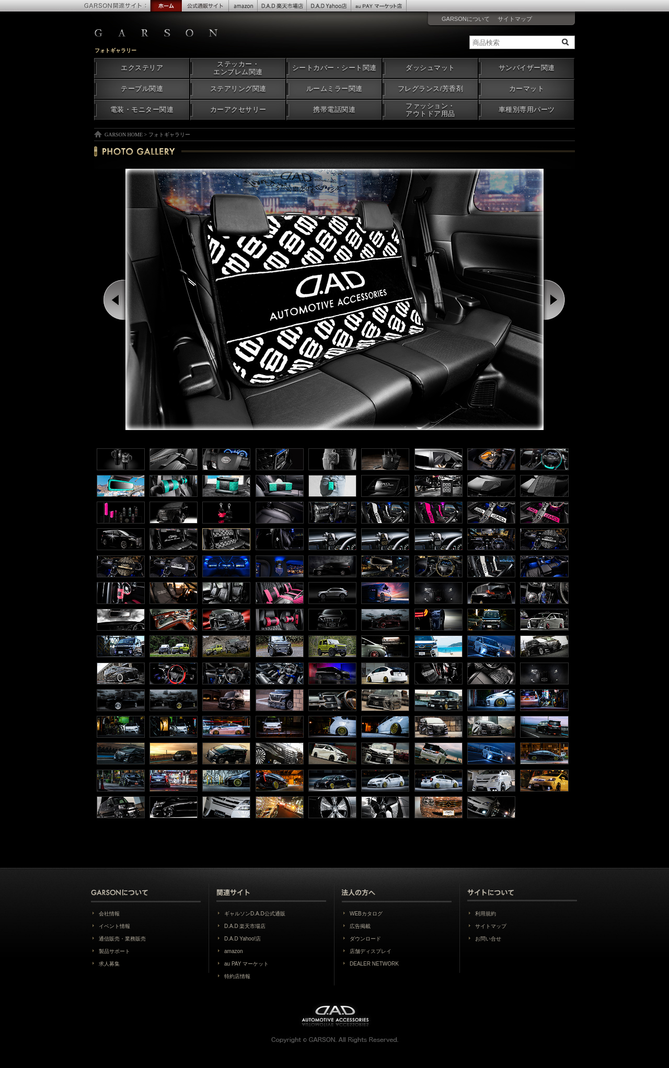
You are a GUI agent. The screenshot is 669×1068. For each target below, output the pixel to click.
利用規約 (485, 913)
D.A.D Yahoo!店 (242, 939)
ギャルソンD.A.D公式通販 (254, 913)
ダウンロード (365, 939)
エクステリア (142, 68)
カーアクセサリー (238, 109)
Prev (115, 300)
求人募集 (109, 964)
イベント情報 (114, 926)
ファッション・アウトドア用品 (430, 110)
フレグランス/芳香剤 (430, 88)
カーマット (527, 88)
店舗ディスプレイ (370, 951)
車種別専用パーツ (527, 109)
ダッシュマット (430, 68)
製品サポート (114, 951)
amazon (233, 951)
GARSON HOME (124, 134)
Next (555, 300)
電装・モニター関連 (142, 109)
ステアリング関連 (238, 88)
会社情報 (109, 913)
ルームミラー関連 (334, 88)
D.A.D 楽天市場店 (245, 926)
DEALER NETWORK (374, 964)
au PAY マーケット (246, 964)
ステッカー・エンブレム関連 (238, 68)
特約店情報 (237, 976)
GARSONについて (466, 19)
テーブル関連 (142, 88)
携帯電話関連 (334, 109)
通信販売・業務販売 (122, 939)
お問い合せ (488, 939)
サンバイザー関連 (527, 68)
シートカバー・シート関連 (334, 68)
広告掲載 (360, 926)
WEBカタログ (366, 913)
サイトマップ (515, 19)
